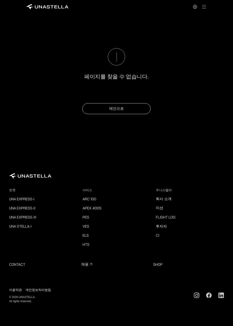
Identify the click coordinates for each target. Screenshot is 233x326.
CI (157, 235)
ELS (86, 235)
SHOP (157, 264)
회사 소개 (163, 199)
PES (86, 217)
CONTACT (17, 264)
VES (86, 226)
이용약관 (15, 290)
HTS (86, 244)
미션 (159, 208)
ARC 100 (89, 199)
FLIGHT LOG (165, 217)
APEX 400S (92, 208)
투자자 (161, 226)
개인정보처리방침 (38, 290)
